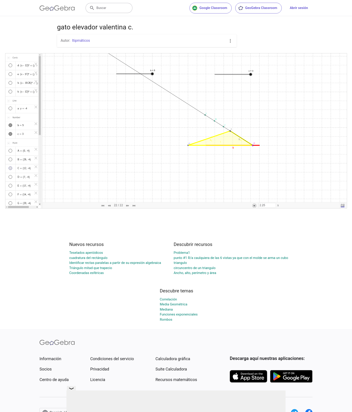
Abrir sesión (299, 8)
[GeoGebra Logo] (57, 8)
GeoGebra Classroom (257, 8)
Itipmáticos (81, 40)
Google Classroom (209, 8)
